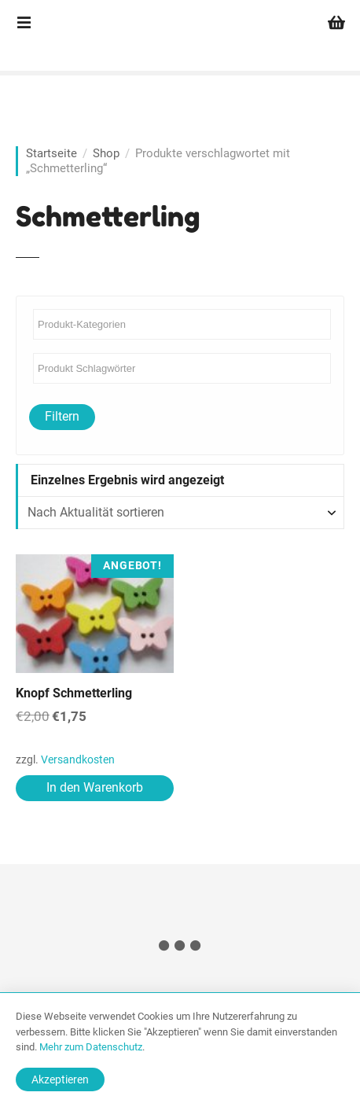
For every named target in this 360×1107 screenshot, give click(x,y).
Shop (106, 153)
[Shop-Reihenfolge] (180, 512)
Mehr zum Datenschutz (90, 1047)
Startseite (51, 153)
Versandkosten (78, 760)
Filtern (62, 416)
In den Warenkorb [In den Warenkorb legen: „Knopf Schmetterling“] (94, 787)
